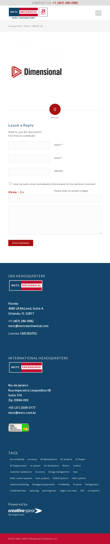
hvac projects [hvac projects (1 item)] (42, 478)
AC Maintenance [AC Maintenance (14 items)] (48, 459)
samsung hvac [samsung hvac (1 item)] (49, 490)
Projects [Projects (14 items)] (77, 484)
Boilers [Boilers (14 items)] (66, 465)
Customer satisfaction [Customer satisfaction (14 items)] (21, 471)
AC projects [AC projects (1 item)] (66, 459)
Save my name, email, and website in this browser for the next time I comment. (54, 184)
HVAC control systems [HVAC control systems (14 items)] (21, 478)
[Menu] (96, 12)
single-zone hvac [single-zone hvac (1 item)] (68, 490)
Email (58, 157)
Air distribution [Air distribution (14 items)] (51, 465)
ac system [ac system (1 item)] (35, 465)
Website (58, 170)
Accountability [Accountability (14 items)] (17, 459)
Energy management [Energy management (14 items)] (59, 471)
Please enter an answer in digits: (71, 190)
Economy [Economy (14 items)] (40, 471)
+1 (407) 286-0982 (21, 321)
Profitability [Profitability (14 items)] (64, 484)
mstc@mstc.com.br (22, 413)
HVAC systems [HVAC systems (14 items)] (79, 478)
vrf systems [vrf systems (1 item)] (93, 490)
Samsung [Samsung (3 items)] (34, 490)
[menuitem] (96, 12)
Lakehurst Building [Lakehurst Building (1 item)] (19, 484)
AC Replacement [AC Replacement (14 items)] (18, 465)
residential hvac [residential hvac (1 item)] (18, 490)
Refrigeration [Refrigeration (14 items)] (92, 484)
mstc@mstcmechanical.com (28, 326)
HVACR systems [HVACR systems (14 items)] (60, 478)
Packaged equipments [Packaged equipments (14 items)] (43, 484)
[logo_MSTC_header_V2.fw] (45, 12)
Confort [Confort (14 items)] (77, 465)
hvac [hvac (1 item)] (75, 471)
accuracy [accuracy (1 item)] (32, 459)
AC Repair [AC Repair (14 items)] (80, 459)
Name (58, 144)
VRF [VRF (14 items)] (82, 490)
